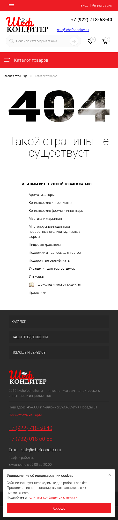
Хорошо (59, 508)
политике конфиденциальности (52, 497)
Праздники (37, 292)
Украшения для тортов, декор (52, 268)
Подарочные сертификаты (50, 260)
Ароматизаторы (42, 195)
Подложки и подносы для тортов (55, 252)
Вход (84, 5)
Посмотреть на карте (25, 415)
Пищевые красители (45, 245)
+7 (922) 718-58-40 (30, 428)
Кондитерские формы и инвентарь (56, 211)
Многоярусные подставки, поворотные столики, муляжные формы (54, 232)
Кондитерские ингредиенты (50, 203)
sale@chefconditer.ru (73, 30)
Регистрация (102, 5)
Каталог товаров (25, 60)
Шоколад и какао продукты (55, 284)
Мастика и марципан (45, 218)
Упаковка (36, 276)
